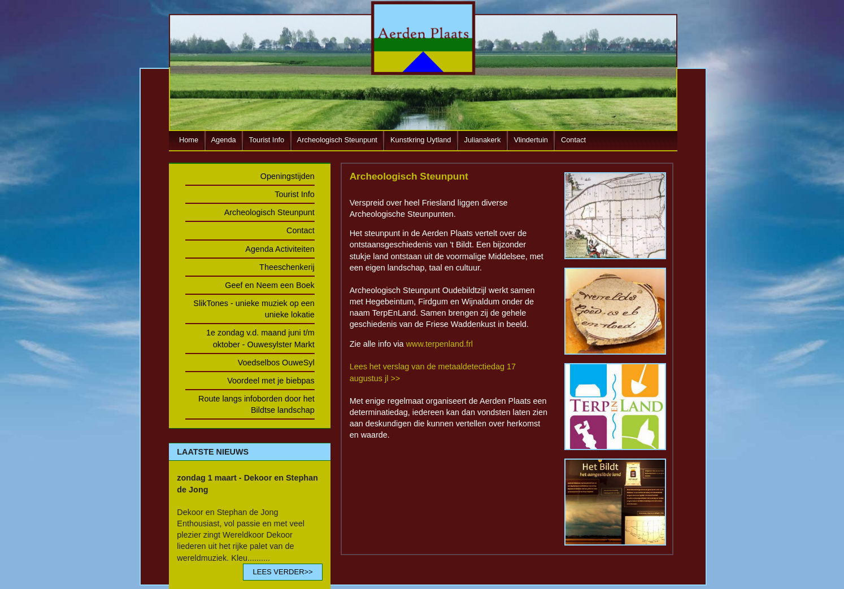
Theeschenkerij (287, 267)
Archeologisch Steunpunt (337, 140)
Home (188, 140)
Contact (573, 140)
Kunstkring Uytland (420, 140)
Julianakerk (482, 140)
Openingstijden (287, 176)
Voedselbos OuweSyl (276, 362)
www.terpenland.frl (439, 343)
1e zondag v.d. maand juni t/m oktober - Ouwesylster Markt (260, 338)
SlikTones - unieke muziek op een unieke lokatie (253, 309)
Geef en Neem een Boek (269, 285)
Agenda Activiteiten (279, 249)
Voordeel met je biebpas (270, 380)
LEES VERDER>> (282, 572)
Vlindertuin (530, 140)
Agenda (223, 140)
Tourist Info (267, 140)
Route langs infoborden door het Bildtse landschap (256, 404)
